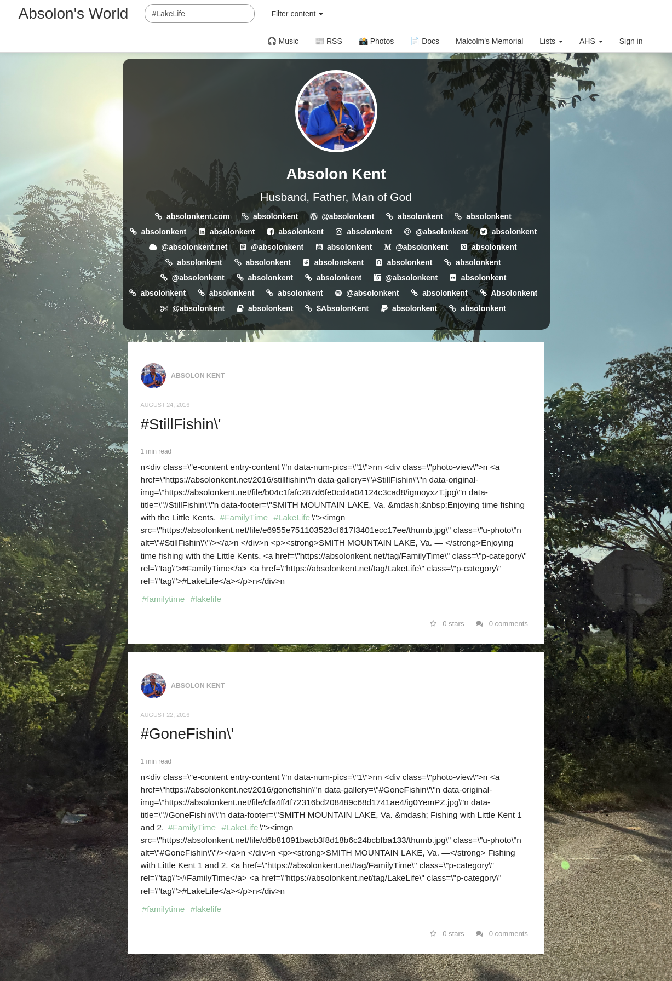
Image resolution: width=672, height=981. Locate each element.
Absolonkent (514, 293)
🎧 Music (282, 41)
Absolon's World (74, 13)
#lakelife (206, 599)
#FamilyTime (244, 517)
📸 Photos (376, 41)
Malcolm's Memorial (489, 41)
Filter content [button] (297, 13)
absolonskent (339, 262)
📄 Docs (424, 41)
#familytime (163, 599)
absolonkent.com (197, 216)
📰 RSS (328, 41)
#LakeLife (291, 517)
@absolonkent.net (194, 247)
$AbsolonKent (343, 308)
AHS (591, 41)
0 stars (447, 623)
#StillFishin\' (181, 424)
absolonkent (275, 216)
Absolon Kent (336, 173)
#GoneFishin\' (187, 733)
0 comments (502, 623)
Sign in (631, 41)
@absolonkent (347, 216)
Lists (551, 41)
